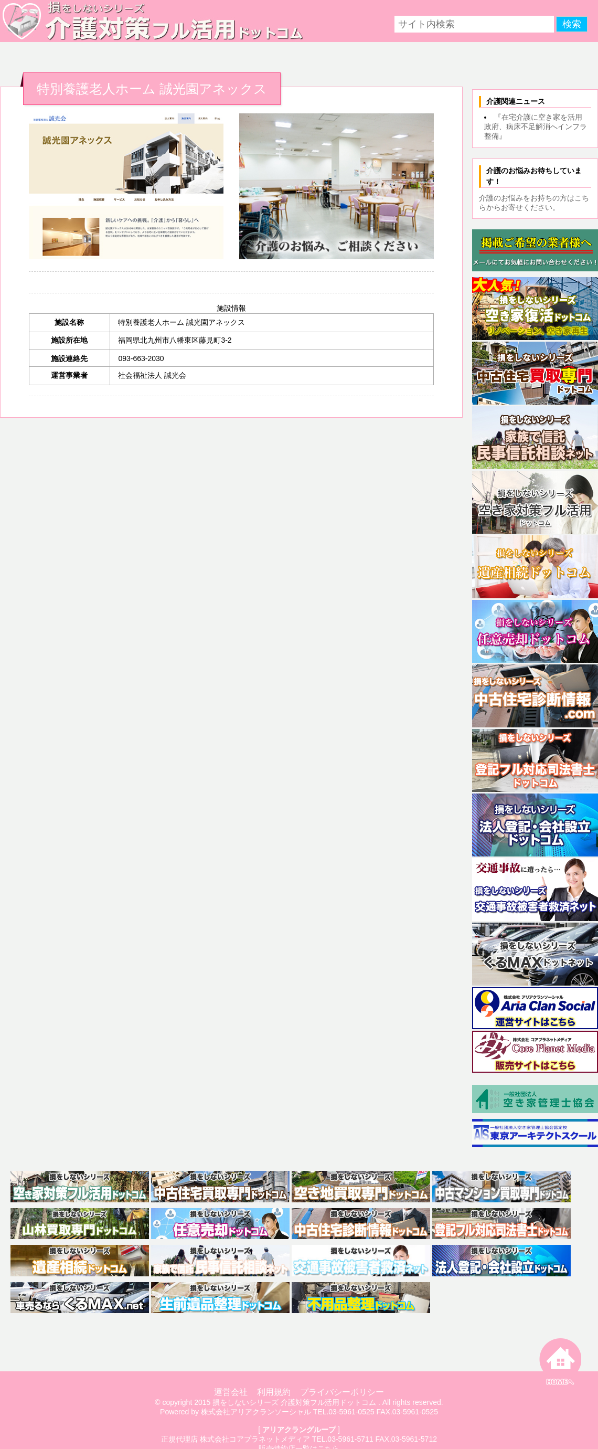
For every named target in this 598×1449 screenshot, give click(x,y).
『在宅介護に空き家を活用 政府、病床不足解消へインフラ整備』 (537, 126)
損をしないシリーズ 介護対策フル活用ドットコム (294, 1402)
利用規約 (274, 1392)
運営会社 (231, 1392)
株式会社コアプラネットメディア (255, 1439)
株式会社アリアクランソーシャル (256, 1412)
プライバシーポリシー (342, 1392)
